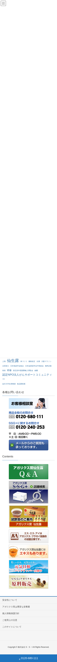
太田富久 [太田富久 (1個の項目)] (5, 366)
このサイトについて (11, 627)
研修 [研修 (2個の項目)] (9, 370)
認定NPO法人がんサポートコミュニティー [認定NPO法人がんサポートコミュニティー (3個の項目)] (27, 377)
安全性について (9, 600)
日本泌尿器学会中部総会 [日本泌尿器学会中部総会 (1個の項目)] (34, 366)
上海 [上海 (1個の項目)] (4, 361)
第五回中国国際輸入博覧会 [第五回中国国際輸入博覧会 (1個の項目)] (23, 370)
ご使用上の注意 (9, 620)
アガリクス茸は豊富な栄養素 (16, 606)
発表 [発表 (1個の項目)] (4, 370)
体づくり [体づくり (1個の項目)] (23, 361)
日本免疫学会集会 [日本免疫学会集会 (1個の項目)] (17, 366)
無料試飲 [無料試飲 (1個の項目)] (48, 366)
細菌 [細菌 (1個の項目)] (36, 370)
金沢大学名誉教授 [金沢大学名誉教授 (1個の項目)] (9, 384)
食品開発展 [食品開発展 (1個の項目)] (21, 384)
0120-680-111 (28, 658)
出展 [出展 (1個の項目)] (38, 361)
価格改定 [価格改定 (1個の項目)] (31, 361)
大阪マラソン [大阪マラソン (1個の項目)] (46, 361)
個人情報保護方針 (10, 613)
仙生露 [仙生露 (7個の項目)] (13, 360)
